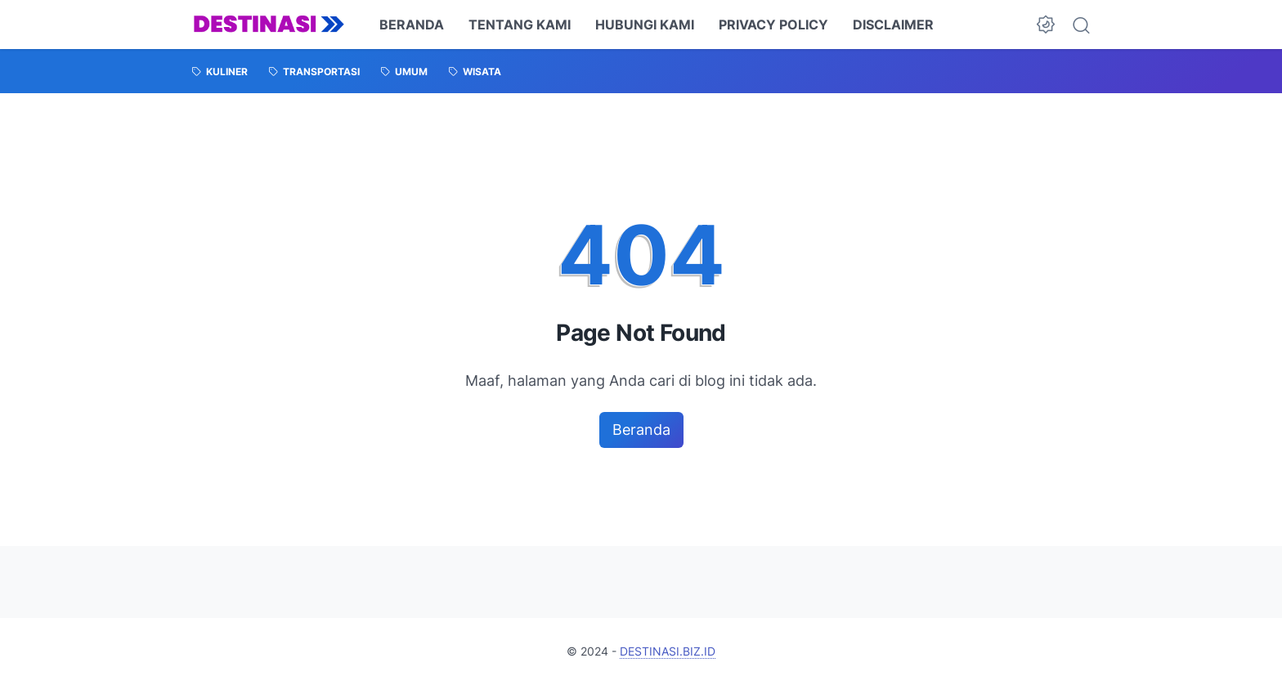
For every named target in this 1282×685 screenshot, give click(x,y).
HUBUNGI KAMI (644, 24)
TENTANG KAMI (519, 24)
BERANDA (411, 24)
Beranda (641, 429)
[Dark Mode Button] (1046, 24)
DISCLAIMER (893, 24)
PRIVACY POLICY (773, 24)
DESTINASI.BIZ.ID (667, 651)
